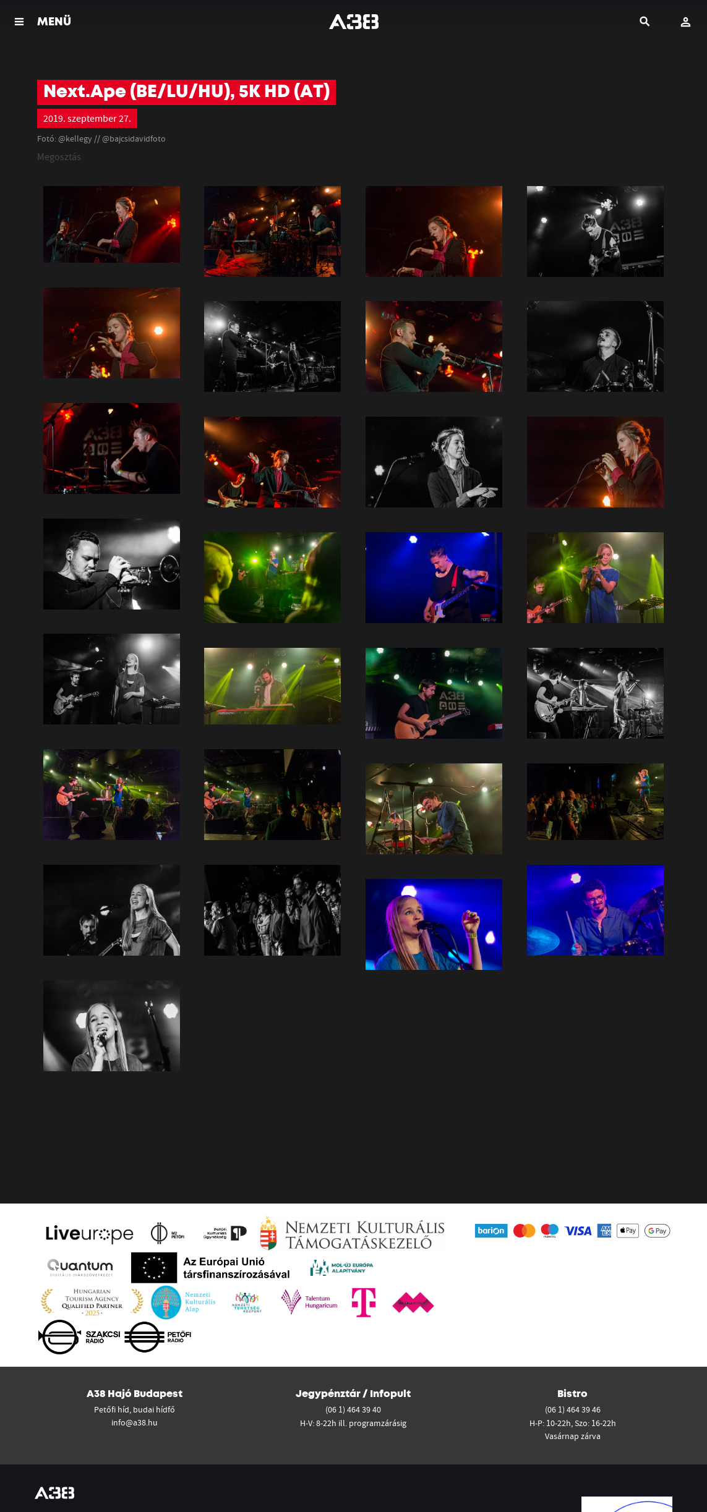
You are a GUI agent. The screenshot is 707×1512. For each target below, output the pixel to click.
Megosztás (59, 156)
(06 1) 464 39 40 (353, 1409)
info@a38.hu (134, 1422)
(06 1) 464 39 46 (573, 1409)
